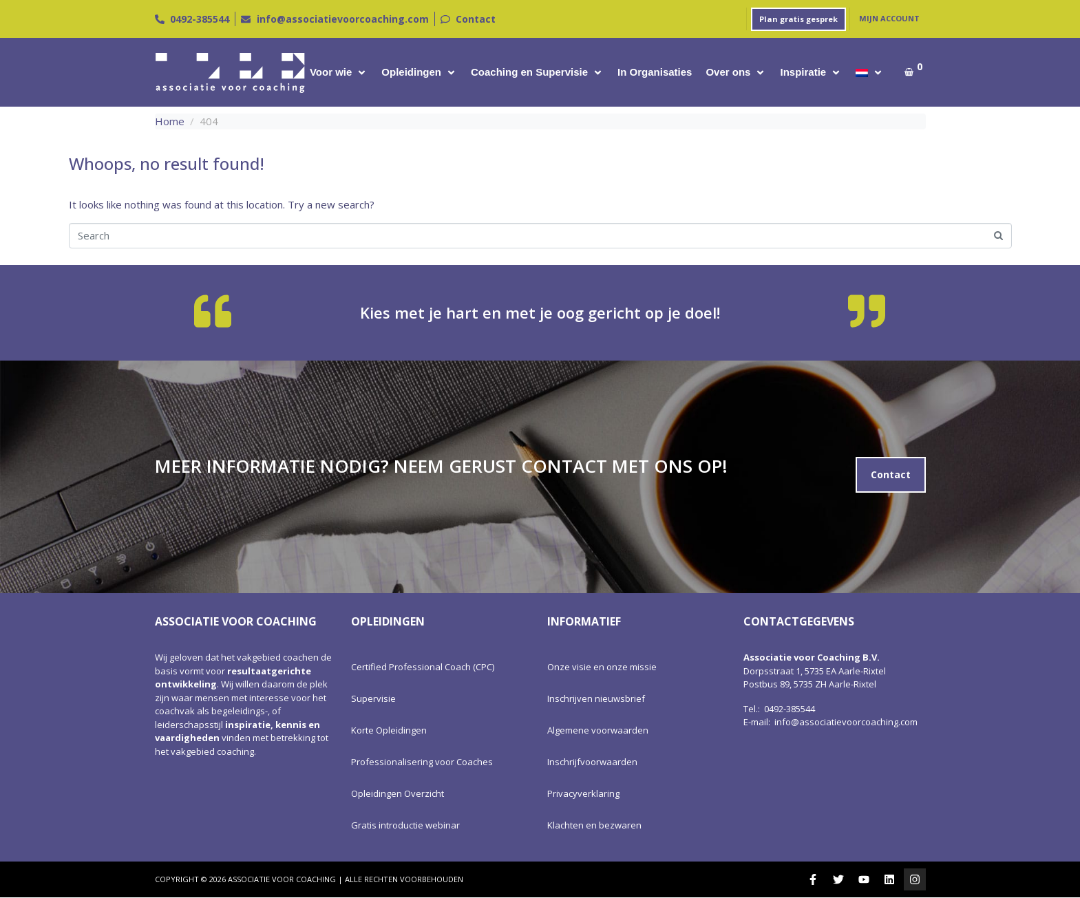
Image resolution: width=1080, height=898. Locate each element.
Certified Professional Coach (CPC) (422, 667)
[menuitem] (862, 73)
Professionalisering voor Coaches (422, 762)
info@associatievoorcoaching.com (846, 722)
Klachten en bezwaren (594, 825)
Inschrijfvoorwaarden (592, 762)
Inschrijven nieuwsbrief (596, 698)
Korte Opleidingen (389, 730)
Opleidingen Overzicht (397, 793)
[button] (338, 72)
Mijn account (889, 18)
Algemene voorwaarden (597, 730)
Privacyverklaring (583, 793)
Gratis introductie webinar (405, 825)
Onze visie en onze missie (602, 667)
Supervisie (373, 698)
